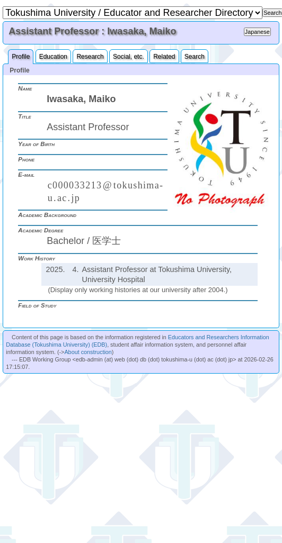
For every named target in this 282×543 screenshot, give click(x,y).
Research (89, 56)
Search (194, 56)
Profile (21, 56)
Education (53, 56)
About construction (87, 352)
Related (164, 56)
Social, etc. (128, 56)
